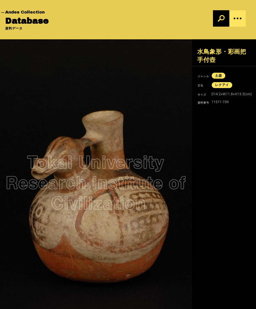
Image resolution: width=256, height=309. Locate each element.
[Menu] (237, 18)
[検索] (221, 18)
